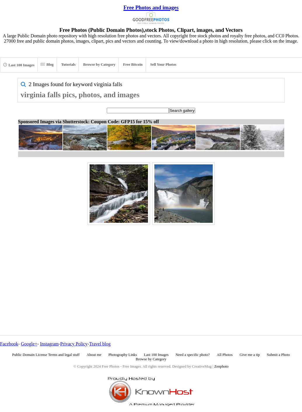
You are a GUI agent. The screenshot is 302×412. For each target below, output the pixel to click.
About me (94, 355)
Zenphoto (221, 366)
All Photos (225, 355)
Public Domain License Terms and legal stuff (46, 355)
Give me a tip (250, 355)
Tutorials (68, 64)
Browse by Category (99, 64)
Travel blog (100, 343)
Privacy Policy (74, 343)
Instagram (49, 343)
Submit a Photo (278, 355)
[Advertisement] (151, 267)
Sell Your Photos (163, 64)
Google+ (29, 343)
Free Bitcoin (133, 64)
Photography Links (122, 355)
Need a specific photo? (193, 355)
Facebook (9, 343)
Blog (47, 64)
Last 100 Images (18, 64)
